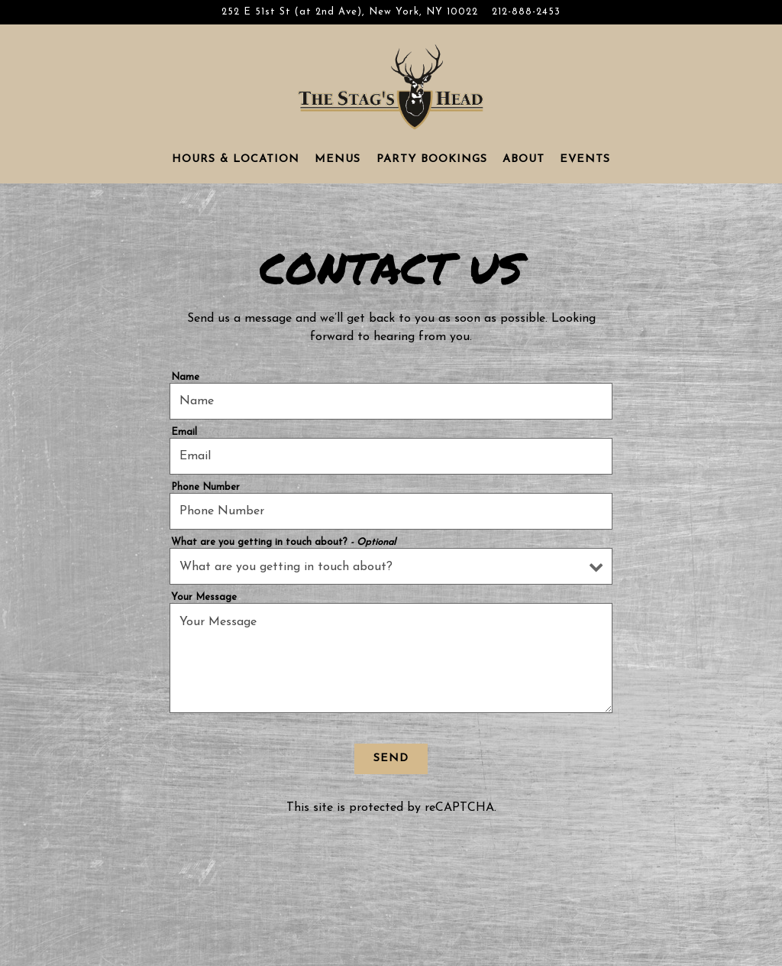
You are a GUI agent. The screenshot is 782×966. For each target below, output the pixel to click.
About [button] (523, 159)
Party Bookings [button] (431, 159)
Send (391, 758)
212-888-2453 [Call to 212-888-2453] (526, 12)
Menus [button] (337, 159)
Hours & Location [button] (235, 159)
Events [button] (585, 159)
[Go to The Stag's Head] (349, 12)
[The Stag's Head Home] (391, 86)
